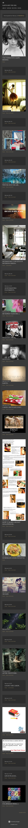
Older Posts (22, 811)
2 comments (11, 686)
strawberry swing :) (10, 804)
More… (20, 8)
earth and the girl (9, 5)
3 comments (8, 265)
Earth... (5, 383)
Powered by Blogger (14, 821)
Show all (21, 15)
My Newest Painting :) (11, 313)
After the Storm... (9, 672)
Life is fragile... (11, 776)
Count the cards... (12, 685)
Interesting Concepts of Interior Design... (12, 262)
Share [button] (3, 61)
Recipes (14, 8)
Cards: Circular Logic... (12, 407)
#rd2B (9, 8)
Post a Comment (12, 71)
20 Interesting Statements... (11, 289)
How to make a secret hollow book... (11, 522)
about (4, 8)
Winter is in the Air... (10, 185)
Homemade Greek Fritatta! (13, 557)
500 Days (5, 593)
